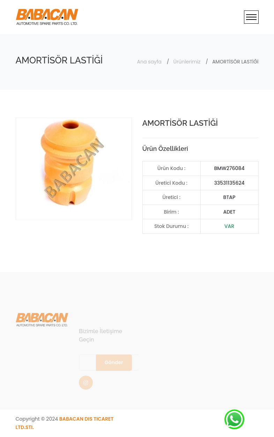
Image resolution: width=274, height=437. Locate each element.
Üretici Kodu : (171, 185)
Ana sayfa (149, 61)
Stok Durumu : (171, 228)
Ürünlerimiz (187, 61)
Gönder (114, 369)
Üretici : (171, 199)
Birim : (171, 213)
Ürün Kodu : (171, 170)
